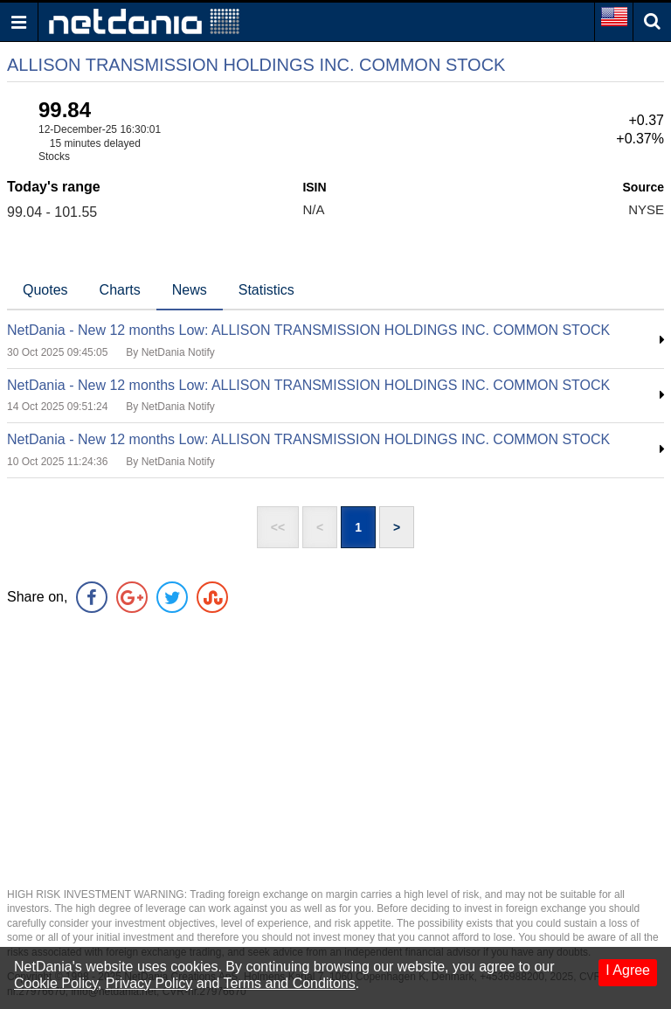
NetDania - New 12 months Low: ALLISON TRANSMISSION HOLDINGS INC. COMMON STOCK (308, 330)
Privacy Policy (149, 983)
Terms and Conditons (290, 983)
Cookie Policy (56, 983)
